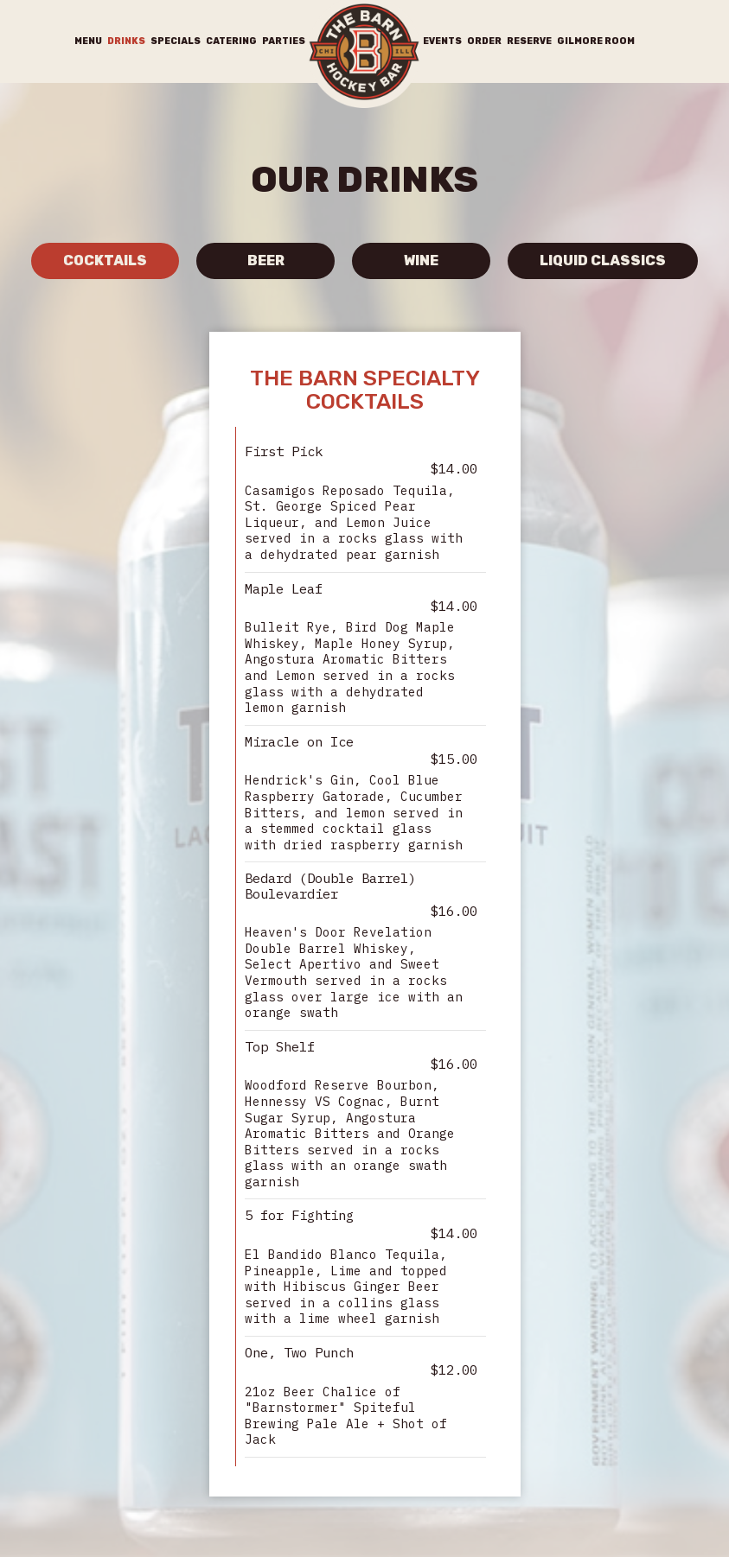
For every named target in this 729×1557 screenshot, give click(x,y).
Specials (175, 41)
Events (442, 41)
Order (484, 41)
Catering (231, 41)
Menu (88, 41)
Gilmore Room (596, 41)
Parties (283, 41)
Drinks (126, 41)
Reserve (529, 41)
